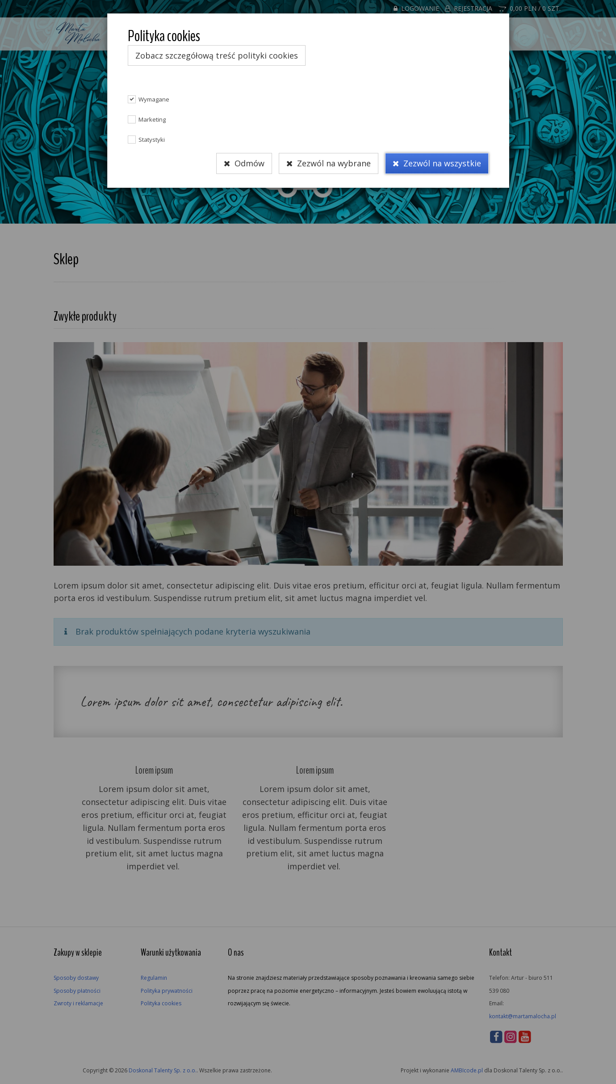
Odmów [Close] (244, 163)
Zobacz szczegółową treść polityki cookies (216, 55)
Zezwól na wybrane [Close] (328, 163)
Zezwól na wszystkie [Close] (437, 163)
